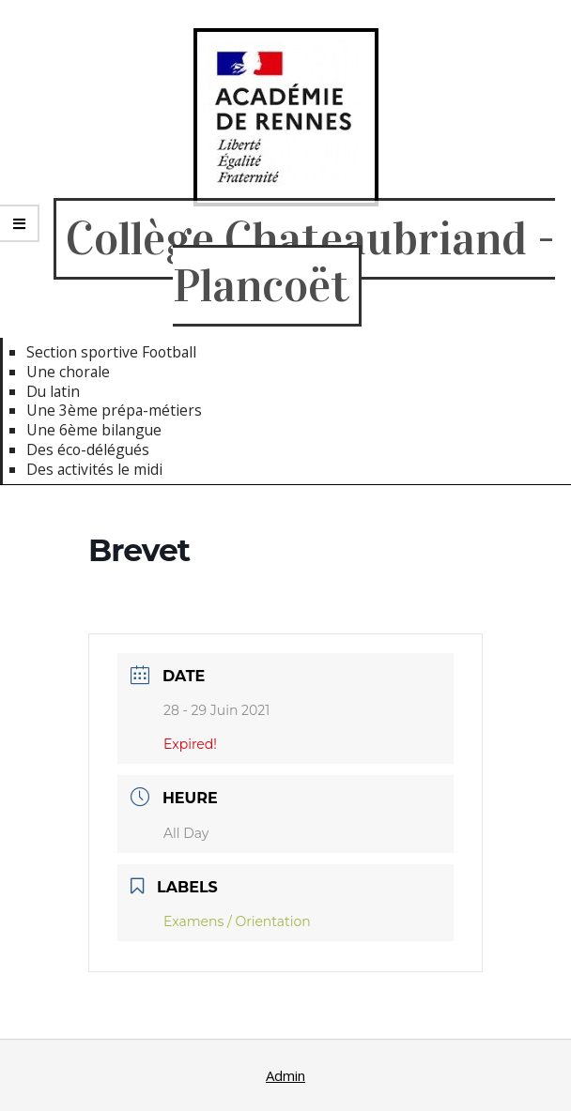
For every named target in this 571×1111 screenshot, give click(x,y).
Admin (285, 1075)
